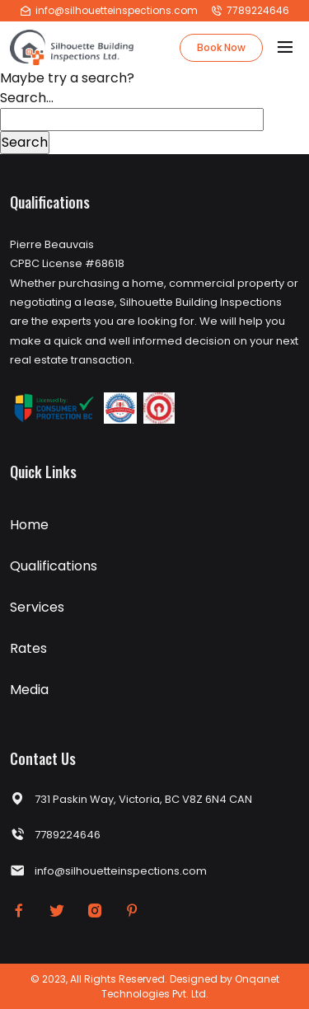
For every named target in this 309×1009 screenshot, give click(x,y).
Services (37, 607)
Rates (28, 648)
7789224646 (250, 10)
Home (29, 524)
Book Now (221, 47)
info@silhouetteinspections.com (109, 10)
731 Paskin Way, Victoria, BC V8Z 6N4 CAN (131, 799)
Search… (27, 97)
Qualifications (53, 565)
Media (29, 689)
